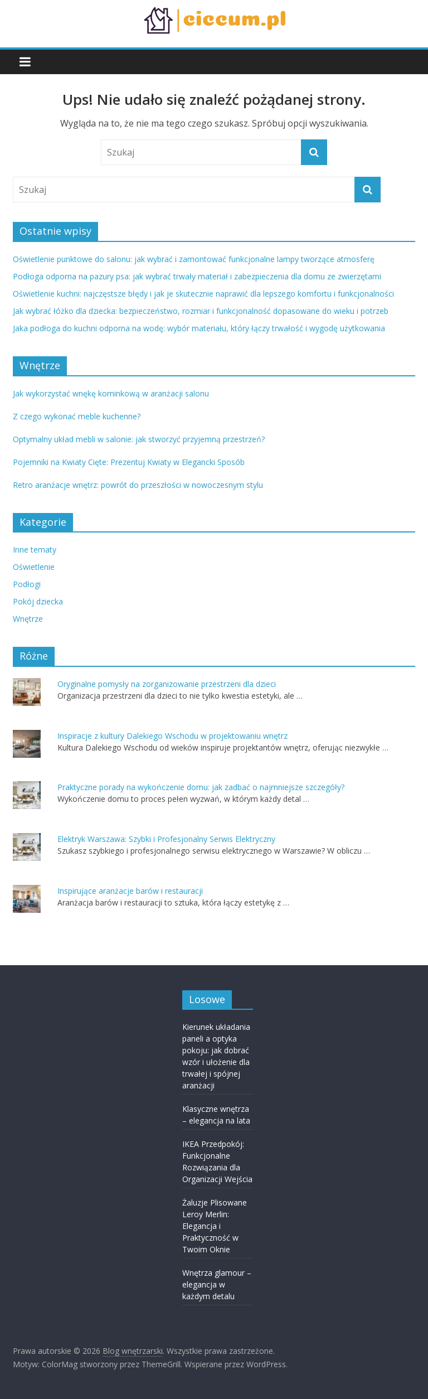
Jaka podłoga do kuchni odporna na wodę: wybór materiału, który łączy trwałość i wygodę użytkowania (199, 328)
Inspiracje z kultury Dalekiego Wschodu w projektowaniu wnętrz (172, 735)
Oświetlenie (34, 566)
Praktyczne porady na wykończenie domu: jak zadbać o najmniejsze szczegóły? (200, 787)
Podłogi (27, 584)
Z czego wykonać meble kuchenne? (76, 416)
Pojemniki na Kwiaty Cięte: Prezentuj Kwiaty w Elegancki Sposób (129, 462)
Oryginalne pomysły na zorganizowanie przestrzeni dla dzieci (166, 684)
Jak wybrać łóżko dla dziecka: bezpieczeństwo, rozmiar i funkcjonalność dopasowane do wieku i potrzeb (200, 311)
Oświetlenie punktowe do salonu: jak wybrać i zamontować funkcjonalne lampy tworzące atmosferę (193, 259)
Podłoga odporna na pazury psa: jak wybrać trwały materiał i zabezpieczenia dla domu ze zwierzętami (197, 276)
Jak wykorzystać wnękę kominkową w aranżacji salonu (111, 393)
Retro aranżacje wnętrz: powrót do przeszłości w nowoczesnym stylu (138, 485)
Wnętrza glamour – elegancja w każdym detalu (216, 1284)
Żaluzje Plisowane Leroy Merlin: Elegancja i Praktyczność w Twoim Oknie (214, 1226)
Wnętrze (28, 618)
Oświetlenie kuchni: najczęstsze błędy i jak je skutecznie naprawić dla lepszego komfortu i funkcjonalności (203, 293)
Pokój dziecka (38, 601)
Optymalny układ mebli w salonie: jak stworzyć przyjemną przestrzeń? (139, 439)
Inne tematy (34, 549)
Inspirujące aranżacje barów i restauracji (130, 890)
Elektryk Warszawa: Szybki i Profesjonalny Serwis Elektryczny (166, 839)
